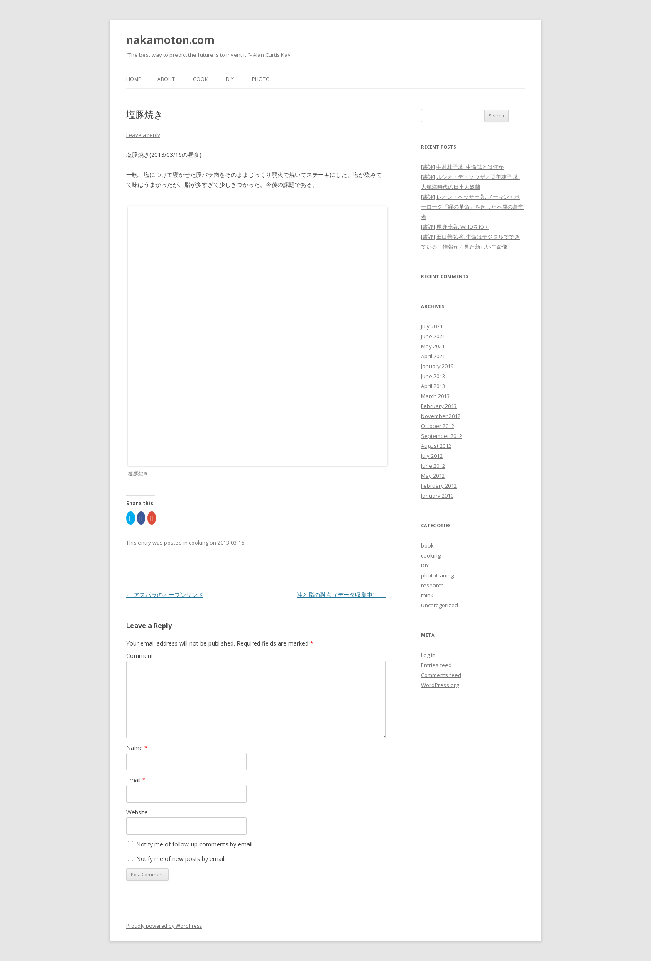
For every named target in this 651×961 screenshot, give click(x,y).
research (432, 585)
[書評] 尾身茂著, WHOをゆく (455, 226)
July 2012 (432, 456)
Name (137, 748)
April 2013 (433, 386)
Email (136, 780)
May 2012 (433, 475)
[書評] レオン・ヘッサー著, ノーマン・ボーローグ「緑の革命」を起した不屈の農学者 (472, 206)
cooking (198, 542)
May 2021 (433, 346)
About (166, 79)
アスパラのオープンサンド (164, 595)
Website (137, 812)
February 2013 (439, 406)
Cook (200, 79)
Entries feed (436, 665)
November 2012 (440, 416)
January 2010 (437, 495)
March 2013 (435, 396)
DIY (230, 79)
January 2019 (437, 366)
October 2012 (437, 426)
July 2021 (432, 326)
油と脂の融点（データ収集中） (341, 595)
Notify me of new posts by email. (180, 859)
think (427, 595)
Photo (261, 79)
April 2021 (433, 356)
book (427, 545)
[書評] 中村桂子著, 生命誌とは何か (462, 167)
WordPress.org (440, 685)
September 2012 (441, 436)
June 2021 (433, 336)
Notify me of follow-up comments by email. (195, 844)
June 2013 (433, 376)
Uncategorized (439, 605)
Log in (428, 655)
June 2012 (433, 465)
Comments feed (441, 675)
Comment (139, 656)
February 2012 (439, 485)
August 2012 (436, 446)
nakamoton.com (170, 39)
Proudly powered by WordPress (164, 925)
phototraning (437, 575)
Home (133, 79)
